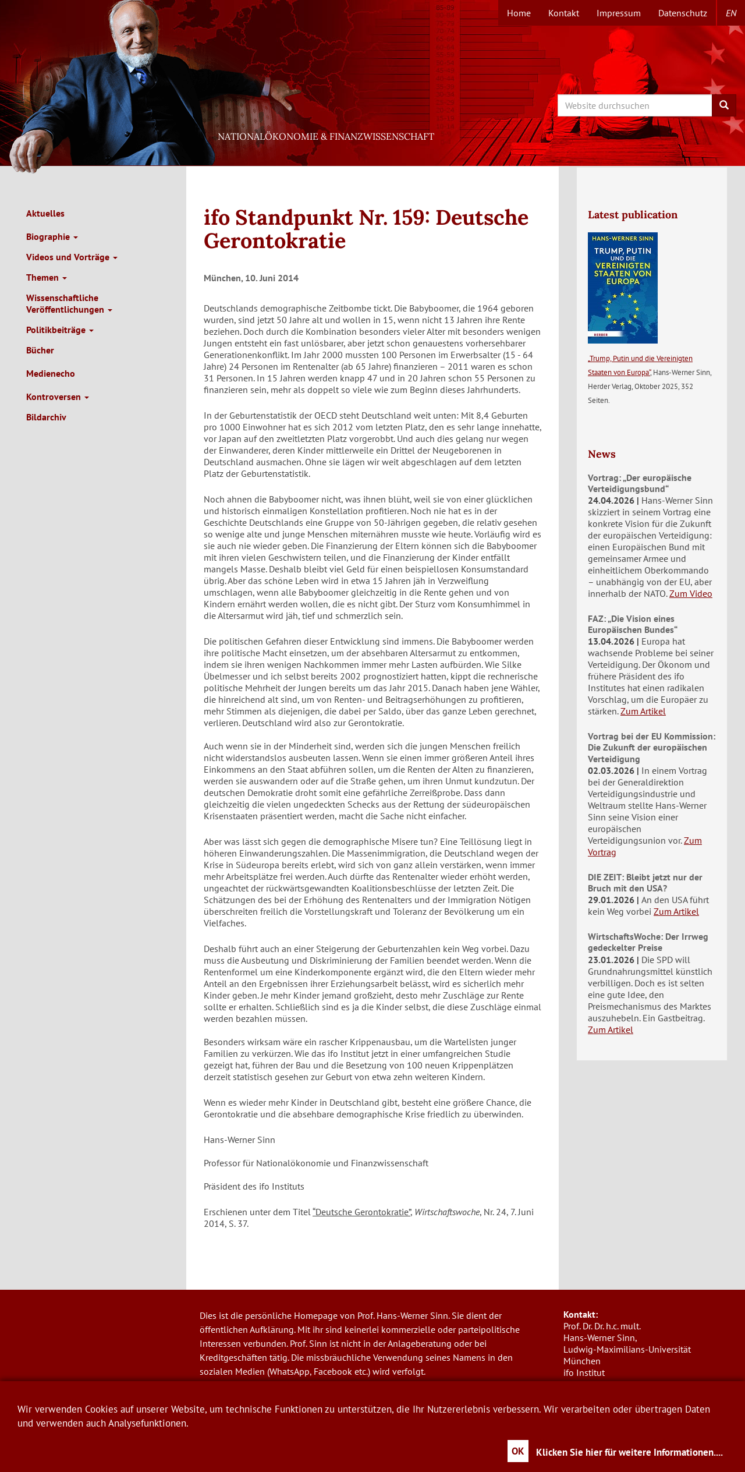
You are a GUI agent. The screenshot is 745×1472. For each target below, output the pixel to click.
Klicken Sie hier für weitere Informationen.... (629, 1452)
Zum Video (690, 593)
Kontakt (563, 13)
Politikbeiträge (60, 329)
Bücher (40, 350)
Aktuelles (45, 213)
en (731, 13)
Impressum (619, 13)
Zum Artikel (643, 711)
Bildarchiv (46, 417)
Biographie (52, 236)
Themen (46, 277)
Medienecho (50, 373)
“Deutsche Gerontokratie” (361, 1212)
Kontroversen (57, 396)
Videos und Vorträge (72, 257)
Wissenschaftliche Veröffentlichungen (69, 303)
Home (519, 13)
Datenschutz (682, 13)
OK (518, 1451)
